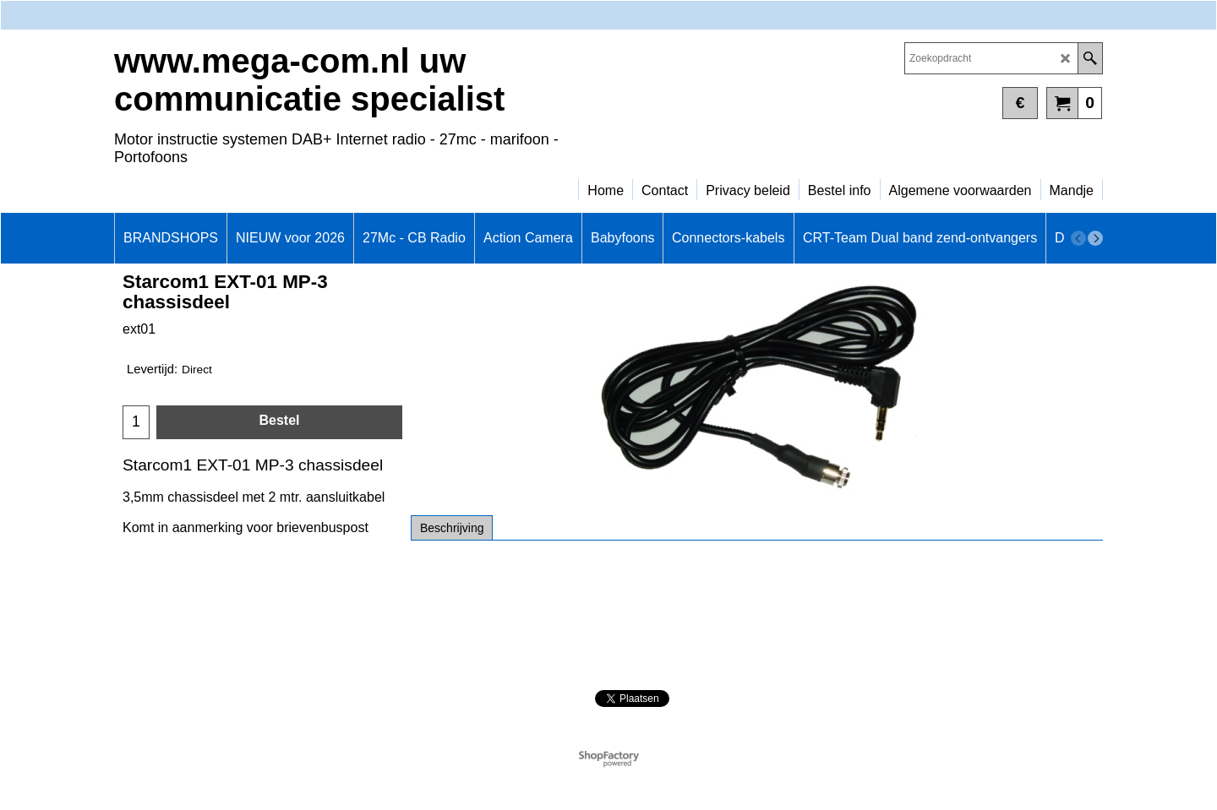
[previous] (1078, 238)
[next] (1095, 238)
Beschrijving (451, 528)
